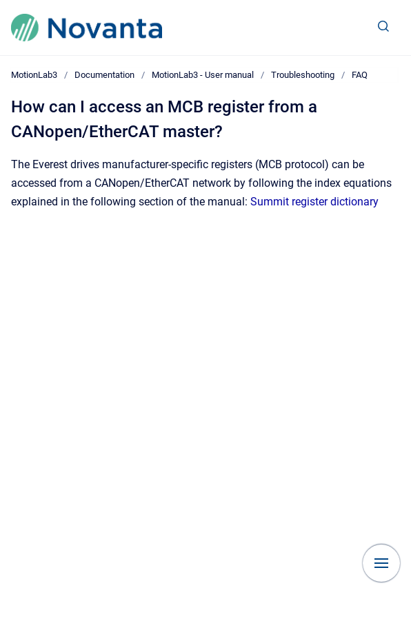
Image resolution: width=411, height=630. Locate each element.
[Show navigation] (381, 563)
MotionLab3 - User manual (203, 75)
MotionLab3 (34, 75)
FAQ (360, 75)
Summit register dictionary (314, 201)
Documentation (104, 75)
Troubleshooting (302, 75)
